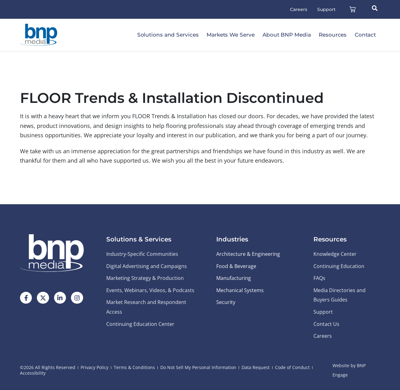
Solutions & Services (138, 239)
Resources (333, 35)
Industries (232, 239)
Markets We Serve (230, 35)
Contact (365, 35)
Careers (298, 9)
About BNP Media (286, 35)
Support (326, 9)
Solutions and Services (168, 35)
